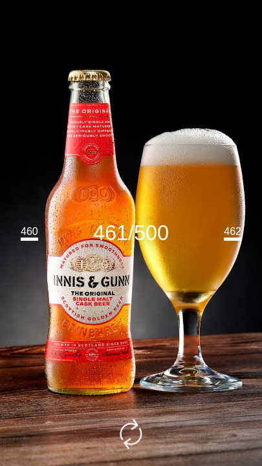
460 (29, 231)
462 (232, 231)
